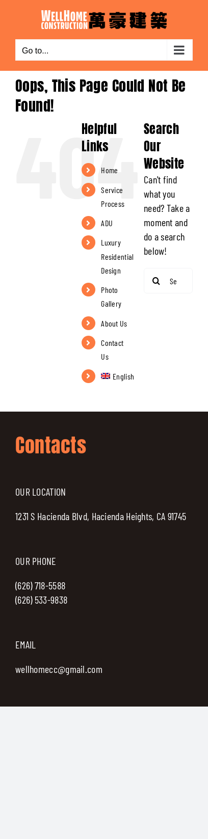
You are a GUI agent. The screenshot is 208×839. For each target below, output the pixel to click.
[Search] (156, 280)
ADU (107, 223)
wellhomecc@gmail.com (58, 669)
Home (109, 170)
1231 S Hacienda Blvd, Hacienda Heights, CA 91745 (100, 516)
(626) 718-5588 (40, 585)
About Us (114, 323)
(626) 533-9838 (41, 599)
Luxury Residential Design (117, 256)
